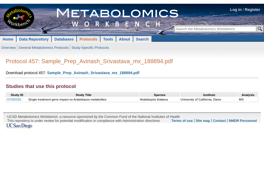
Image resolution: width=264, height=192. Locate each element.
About (124, 39)
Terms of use (182, 121)
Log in (236, 9)
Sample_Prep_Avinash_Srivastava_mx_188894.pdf (93, 73)
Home (8, 39)
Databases (64, 39)
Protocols (88, 39)
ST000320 (14, 99)
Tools (108, 39)
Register (252, 9)
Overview (8, 48)
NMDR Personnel (243, 121)
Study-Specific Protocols (90, 48)
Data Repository (34, 39)
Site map (203, 121)
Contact (219, 121)
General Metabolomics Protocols (44, 48)
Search (142, 39)
